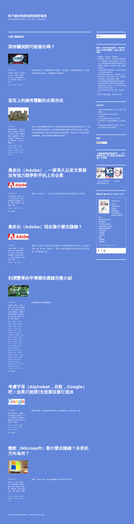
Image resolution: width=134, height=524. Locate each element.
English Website (105, 219)
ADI (9, 321)
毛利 (12, 253)
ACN (9, 146)
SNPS (20, 357)
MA (15, 262)
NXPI (19, 344)
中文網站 (102, 235)
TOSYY (22, 364)
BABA (21, 425)
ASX (14, 326)
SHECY (10, 355)
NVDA (14, 344)
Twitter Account (105, 224)
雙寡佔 (20, 79)
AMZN (15, 425)
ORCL (21, 208)
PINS (10, 500)
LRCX (20, 339)
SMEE (10, 357)
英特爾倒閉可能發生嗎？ (31, 46)
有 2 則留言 (11, 211)
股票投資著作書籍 (105, 228)
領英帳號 (102, 242)
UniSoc (10, 368)
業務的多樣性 (15, 198)
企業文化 (16, 73)
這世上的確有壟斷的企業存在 (35, 100)
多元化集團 (11, 415)
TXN (13, 366)
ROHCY (10, 350)
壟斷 (20, 131)
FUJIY (10, 330)
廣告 (13, 250)
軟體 (12, 203)
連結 (109, 94)
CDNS (10, 328)
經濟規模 (20, 418)
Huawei (11, 335)
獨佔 (22, 136)
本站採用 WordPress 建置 (36, 515)
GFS (14, 330)
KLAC (15, 339)
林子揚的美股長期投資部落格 (27, 16)
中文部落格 (102, 230)
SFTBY (19, 352)
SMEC (22, 355)
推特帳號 (102, 239)
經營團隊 (11, 255)
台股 (20, 305)
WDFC (10, 154)
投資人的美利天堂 (110, 156)
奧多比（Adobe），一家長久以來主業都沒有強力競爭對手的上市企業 (47, 173)
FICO (20, 148)
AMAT (20, 321)
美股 (20, 310)
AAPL (10, 425)
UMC (18, 366)
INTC (9, 85)
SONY (10, 359)
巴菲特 (17, 134)
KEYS (10, 339)
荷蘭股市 (15, 312)
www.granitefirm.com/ (107, 245)
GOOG (10, 150)
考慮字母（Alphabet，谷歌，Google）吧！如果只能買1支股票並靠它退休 (47, 389)
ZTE (20, 368)
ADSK (20, 146)
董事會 (21, 312)
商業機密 (15, 131)
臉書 (100, 237)
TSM (20, 152)
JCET (10, 337)
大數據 (21, 484)
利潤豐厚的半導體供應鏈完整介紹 (40, 278)
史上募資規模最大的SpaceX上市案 (109, 118)
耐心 (12, 77)
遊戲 (13, 491)
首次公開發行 (15, 318)
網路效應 (18, 138)
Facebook (102, 222)
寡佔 (12, 75)
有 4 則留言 (11, 432)
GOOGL (16, 150)
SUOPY (17, 361)
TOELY (16, 364)
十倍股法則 (116, 181)
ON (9, 346)
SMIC (15, 357)
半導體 (10, 73)
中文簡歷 (102, 233)
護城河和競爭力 (13, 129)
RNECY (17, 348)
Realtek (10, 348)
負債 (20, 420)
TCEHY (15, 429)
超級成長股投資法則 (107, 153)
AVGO (20, 326)
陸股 (19, 316)
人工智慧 (20, 248)
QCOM (20, 85)
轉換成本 (13, 79)
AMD (10, 148)
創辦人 (16, 305)
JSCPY (15, 337)
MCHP (10, 341)
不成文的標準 (12, 196)
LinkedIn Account (105, 226)
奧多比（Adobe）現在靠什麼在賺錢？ (45, 226)
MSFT (10, 152)
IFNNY (17, 335)
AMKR (15, 324)
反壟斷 (21, 413)
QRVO (20, 346)
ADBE (15, 146)
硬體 (16, 310)
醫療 (17, 491)
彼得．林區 (15, 307)
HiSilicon (17, 332)
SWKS (10, 364)
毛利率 (17, 253)
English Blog (116, 213)
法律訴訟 (19, 415)
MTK (20, 341)
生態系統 (11, 138)
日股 (12, 310)
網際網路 (13, 489)
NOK (14, 85)
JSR (20, 337)
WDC (16, 368)
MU (9, 344)
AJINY (14, 321)
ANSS (20, 324)
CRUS (16, 328)
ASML (15, 148)
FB (20, 328)
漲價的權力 (15, 136)
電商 (13, 205)
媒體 (19, 196)
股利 (16, 420)
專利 (16, 75)
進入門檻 (20, 140)
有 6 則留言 (11, 371)
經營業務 (11, 201)
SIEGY (16, 355)
